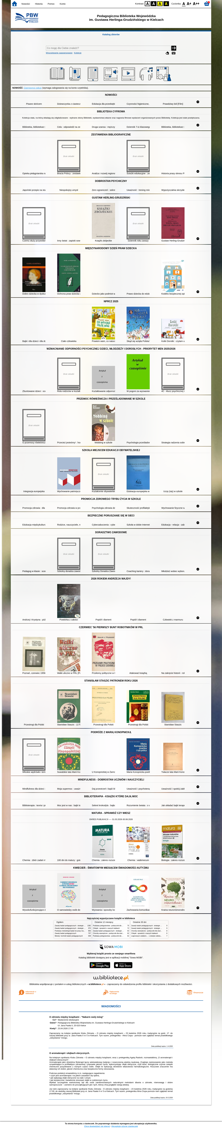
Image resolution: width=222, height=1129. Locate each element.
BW (154, 3)
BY (166, 3)
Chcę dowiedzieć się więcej (97, 1126)
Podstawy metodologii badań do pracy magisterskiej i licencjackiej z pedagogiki (82, 931)
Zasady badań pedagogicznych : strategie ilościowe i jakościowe (77, 925)
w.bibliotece (96, 984)
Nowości (26, 4)
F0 (183, 3)
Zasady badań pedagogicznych (65, 933)
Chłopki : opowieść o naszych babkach (106, 928)
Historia (39, 4)
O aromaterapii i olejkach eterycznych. (69, 1053)
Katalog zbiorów (110, 34)
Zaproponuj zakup (33, 88)
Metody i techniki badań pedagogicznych (69, 936)
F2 (196, 3)
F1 (189, 3)
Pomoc (51, 4)
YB (160, 3)
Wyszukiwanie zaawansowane (59, 53)
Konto (63, 4)
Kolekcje (77, 53)
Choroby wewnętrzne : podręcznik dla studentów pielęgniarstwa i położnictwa (119, 933)
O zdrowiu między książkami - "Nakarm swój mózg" (76, 1017)
